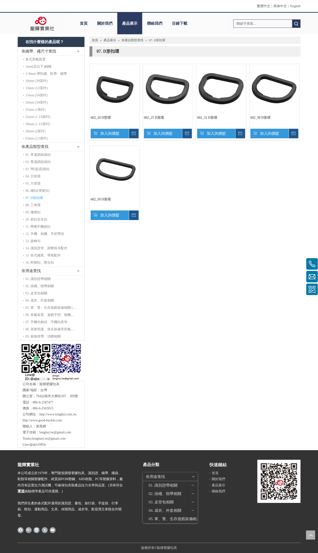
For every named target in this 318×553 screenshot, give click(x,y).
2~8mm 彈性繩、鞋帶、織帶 (46, 74)
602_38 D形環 (260, 117)
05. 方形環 (33, 183)
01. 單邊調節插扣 (38, 155)
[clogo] (42, 23)
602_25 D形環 (154, 117)
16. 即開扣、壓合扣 (39, 262)
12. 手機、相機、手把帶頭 (44, 234)
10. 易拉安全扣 (36, 219)
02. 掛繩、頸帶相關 (39, 286)
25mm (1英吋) (35, 109)
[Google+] (29, 530)
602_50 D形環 (101, 199)
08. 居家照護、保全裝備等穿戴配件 (51, 329)
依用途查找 (31, 271)
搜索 (296, 24)
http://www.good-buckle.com (42, 420)
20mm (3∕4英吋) (36, 102)
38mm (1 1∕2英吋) (37, 124)
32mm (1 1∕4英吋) (37, 117)
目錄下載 (179, 23)
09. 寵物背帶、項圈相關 (43, 336)
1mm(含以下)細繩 (38, 66)
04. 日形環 (33, 176)
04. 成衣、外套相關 (39, 300)
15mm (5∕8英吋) (36, 95)
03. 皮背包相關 (36, 293)
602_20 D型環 (101, 117)
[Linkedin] (37, 530)
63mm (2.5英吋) (36, 138)
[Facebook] (21, 530)
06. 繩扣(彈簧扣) (37, 190)
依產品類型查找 (35, 147)
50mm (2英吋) (35, 131)
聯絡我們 (154, 23)
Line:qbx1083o (34, 444)
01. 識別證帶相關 (38, 279)
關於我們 (104, 23)
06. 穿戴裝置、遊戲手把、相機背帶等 (53, 315)
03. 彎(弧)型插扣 (37, 169)
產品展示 (129, 23)
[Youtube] (53, 530)
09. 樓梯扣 (33, 212)
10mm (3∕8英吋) (36, 81)
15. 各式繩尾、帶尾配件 (43, 255)
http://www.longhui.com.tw (57, 414)
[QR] (51, 362)
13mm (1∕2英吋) (36, 88)
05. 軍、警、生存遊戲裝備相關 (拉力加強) (54, 307)
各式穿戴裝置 (35, 59)
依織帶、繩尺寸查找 (39, 51)
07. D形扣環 (34, 198)
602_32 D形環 (207, 117)
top (310, 535)
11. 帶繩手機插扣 (37, 226)
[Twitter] (45, 530)
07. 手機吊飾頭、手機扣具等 (46, 322)
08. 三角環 (33, 205)
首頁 (84, 23)
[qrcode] (278, 481)
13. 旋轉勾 (33, 241)
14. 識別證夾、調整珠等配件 (46, 248)
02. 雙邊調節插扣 (38, 162)
